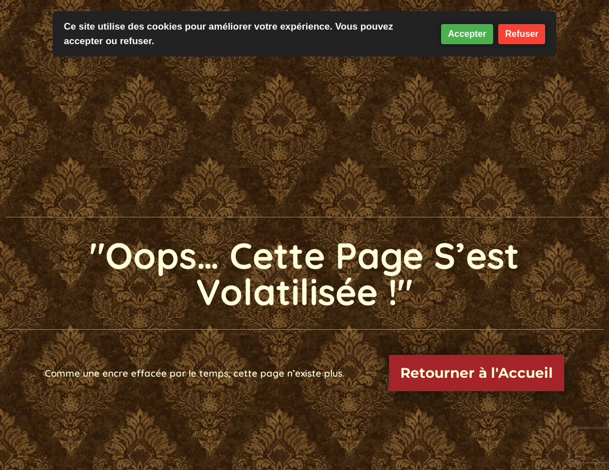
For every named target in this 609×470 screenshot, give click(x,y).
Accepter (467, 34)
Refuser (521, 34)
